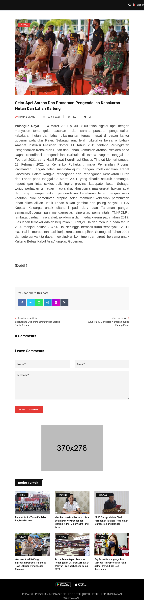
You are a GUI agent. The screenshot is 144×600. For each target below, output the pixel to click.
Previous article (43, 322)
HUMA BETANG (25, 116)
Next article (100, 322)
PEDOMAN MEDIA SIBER (50, 594)
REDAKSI (27, 594)
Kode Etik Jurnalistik (83, 594)
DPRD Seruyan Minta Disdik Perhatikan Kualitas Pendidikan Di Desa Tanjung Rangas (111, 520)
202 (72, 116)
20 (87, 116)
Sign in (139, 4)
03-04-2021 (51, 116)
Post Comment (28, 409)
